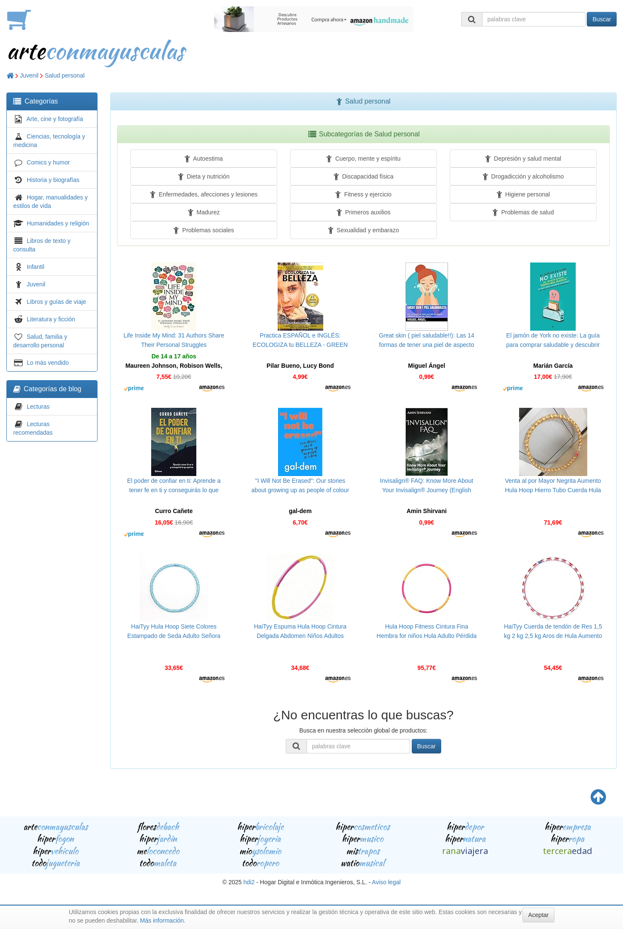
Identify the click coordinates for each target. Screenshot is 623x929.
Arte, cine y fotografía (54, 118)
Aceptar (538, 915)
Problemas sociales (203, 230)
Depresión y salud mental (523, 158)
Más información (162, 920)
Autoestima (203, 158)
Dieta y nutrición (204, 176)
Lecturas (38, 406)
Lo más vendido (48, 362)
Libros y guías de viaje (56, 301)
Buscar (601, 19)
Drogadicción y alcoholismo (523, 176)
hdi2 (248, 882)
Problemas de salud (523, 212)
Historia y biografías (53, 179)
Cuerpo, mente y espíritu (363, 158)
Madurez (204, 212)
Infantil (35, 266)
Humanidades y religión (58, 223)
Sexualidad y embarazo (363, 230)
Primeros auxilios (363, 212)
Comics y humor (48, 162)
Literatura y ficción (51, 319)
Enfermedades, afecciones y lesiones (204, 194)
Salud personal (64, 75)
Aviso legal (386, 882)
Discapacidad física (363, 176)
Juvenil (29, 75)
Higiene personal (523, 194)
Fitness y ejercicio (363, 194)
